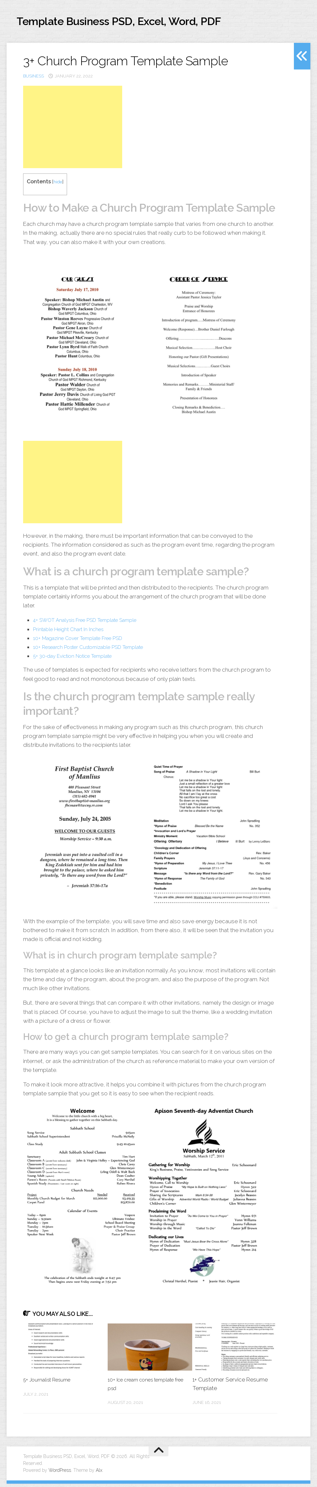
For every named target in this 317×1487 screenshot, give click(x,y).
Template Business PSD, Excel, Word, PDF (149, 23)
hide (58, 185)
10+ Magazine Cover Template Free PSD (84, 641)
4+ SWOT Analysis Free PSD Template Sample (92, 623)
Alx (99, 1473)
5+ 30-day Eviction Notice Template (78, 659)
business (33, 78)
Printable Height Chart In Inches (73, 632)
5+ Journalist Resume (50, 1383)
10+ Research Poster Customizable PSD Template (96, 650)
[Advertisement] (72, 130)
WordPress (60, 1473)
